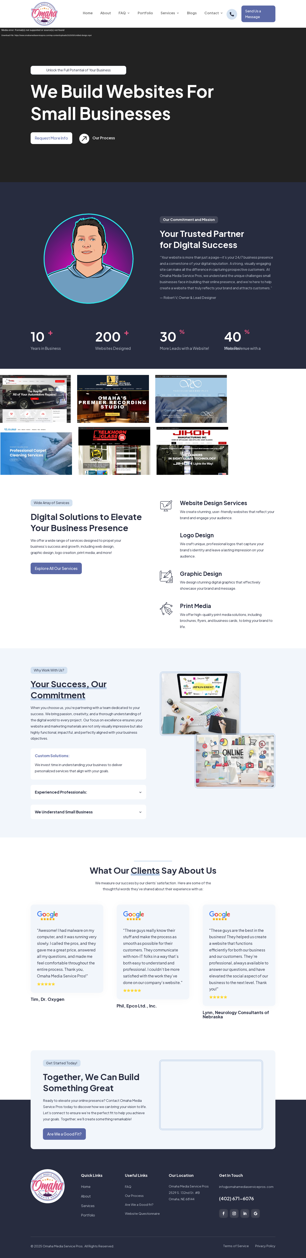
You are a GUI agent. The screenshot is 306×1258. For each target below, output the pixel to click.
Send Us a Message (253, 14)
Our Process (110, 137)
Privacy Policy (265, 1246)
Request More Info (43, 137)
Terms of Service (236, 1246)
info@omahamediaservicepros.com (246, 1187)
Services (88, 1205)
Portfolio (88, 1215)
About (86, 1196)
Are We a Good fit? (139, 1204)
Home (86, 1186)
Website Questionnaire (142, 1213)
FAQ (128, 1187)
